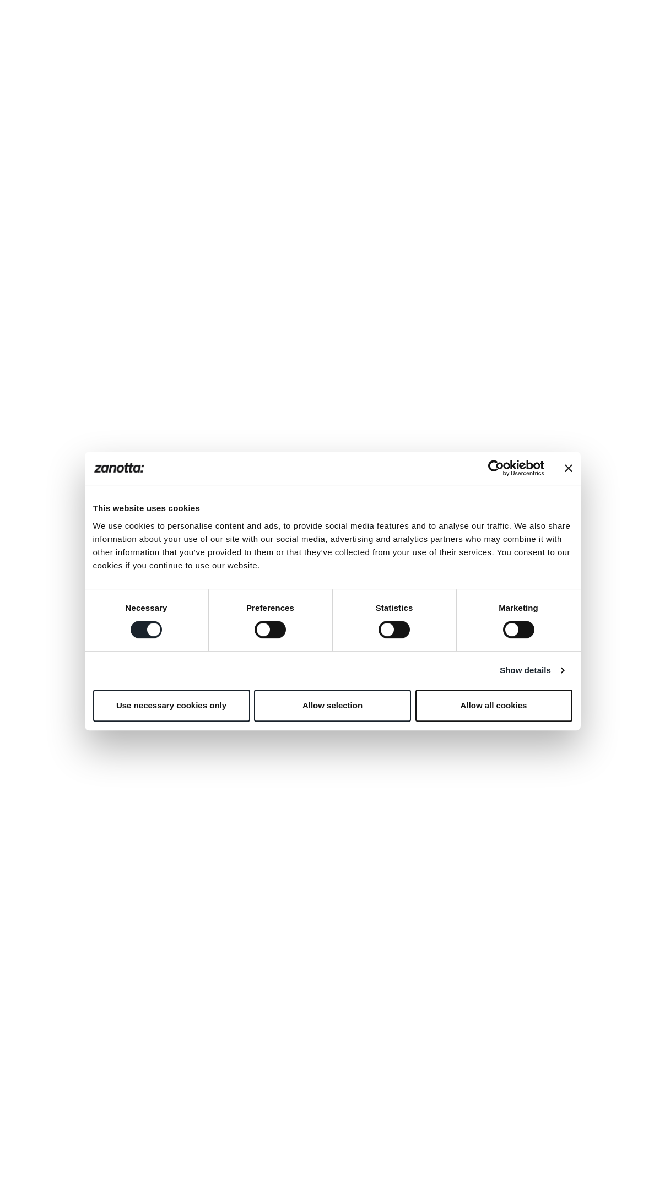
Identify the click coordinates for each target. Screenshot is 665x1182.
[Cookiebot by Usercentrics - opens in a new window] (496, 468)
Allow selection (332, 705)
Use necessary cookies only (171, 705)
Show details (525, 670)
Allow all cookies (494, 705)
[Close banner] (568, 468)
